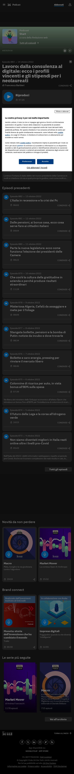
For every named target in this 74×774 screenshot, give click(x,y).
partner (20, 146)
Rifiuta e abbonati (62, 111)
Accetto (45, 161)
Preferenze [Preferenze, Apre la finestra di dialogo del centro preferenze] (27, 161)
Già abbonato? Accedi (37, 167)
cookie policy (25, 143)
